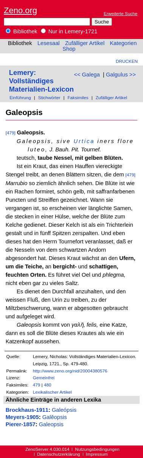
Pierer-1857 (21, 424)
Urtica (84, 141)
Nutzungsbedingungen (97, 449)
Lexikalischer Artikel (52, 391)
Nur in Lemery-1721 (69, 31)
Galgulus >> (121, 75)
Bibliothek (21, 31)
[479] (11, 132)
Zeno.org (20, 10)
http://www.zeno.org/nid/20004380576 (70, 370)
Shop (68, 49)
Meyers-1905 (22, 417)
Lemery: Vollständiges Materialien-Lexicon (41, 81)
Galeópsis (64, 410)
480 (47, 384)
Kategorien (123, 43)
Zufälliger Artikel (84, 43)
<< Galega (86, 75)
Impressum (97, 454)
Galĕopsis (54, 417)
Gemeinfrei (43, 377)
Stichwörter (49, 97)
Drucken (127, 61)
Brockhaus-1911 (27, 410)
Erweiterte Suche (120, 13)
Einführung (20, 97)
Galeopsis (51, 424)
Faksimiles (77, 97)
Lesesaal (48, 43)
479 (36, 384)
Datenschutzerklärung (58, 454)
